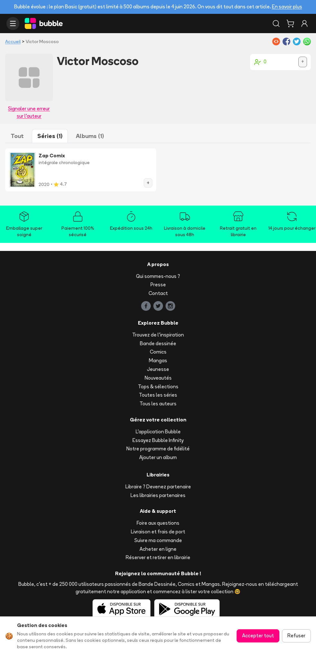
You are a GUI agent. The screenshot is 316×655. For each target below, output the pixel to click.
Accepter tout (258, 635)
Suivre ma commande (158, 540)
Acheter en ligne (158, 549)
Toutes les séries (158, 395)
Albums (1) (90, 136)
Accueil (13, 41)
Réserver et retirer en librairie (158, 557)
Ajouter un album (158, 457)
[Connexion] (304, 23)
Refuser (296, 635)
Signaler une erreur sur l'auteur (29, 112)
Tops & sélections (158, 386)
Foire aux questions (158, 523)
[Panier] (290, 23)
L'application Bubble (158, 432)
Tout (17, 136)
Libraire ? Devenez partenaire (158, 487)
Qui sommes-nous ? (158, 276)
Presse (158, 284)
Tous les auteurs (158, 404)
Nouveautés (158, 378)
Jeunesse (158, 369)
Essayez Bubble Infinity (158, 440)
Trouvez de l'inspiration (158, 335)
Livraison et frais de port (158, 532)
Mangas (158, 360)
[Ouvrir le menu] (12, 23)
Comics (158, 352)
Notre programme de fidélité (158, 449)
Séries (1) (49, 136)
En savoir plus (287, 7)
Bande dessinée (158, 343)
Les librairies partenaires (158, 495)
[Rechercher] (276, 23)
